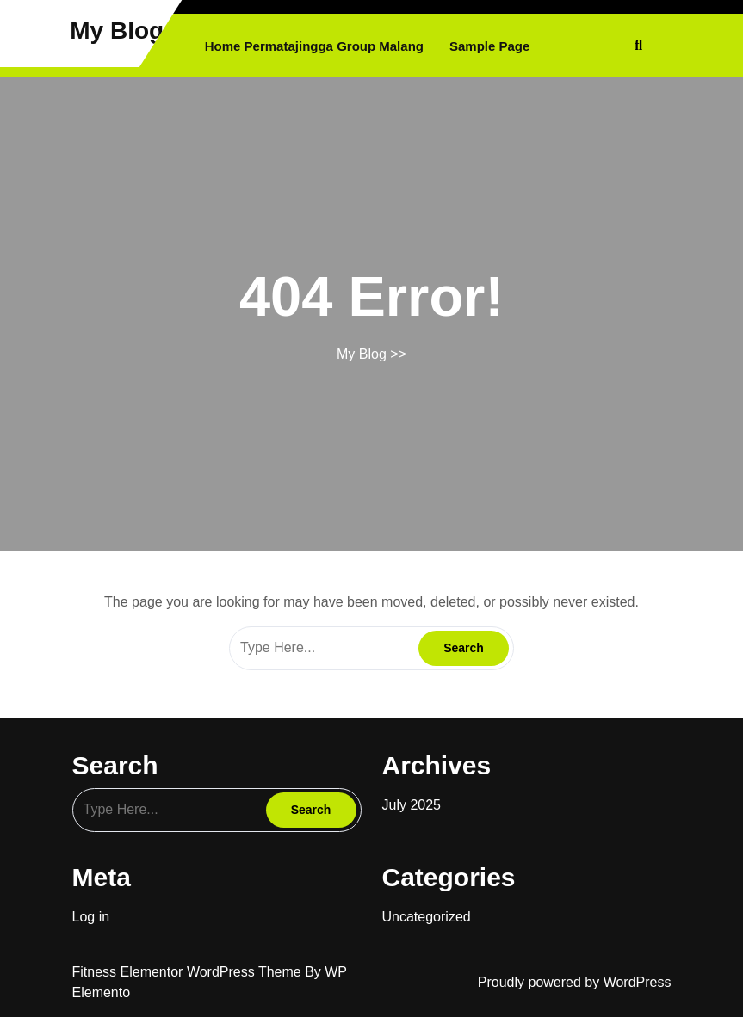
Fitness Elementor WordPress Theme (189, 972)
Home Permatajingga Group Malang (314, 46)
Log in (91, 916)
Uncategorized (426, 916)
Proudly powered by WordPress (575, 982)
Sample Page (489, 46)
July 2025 (412, 805)
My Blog (117, 30)
